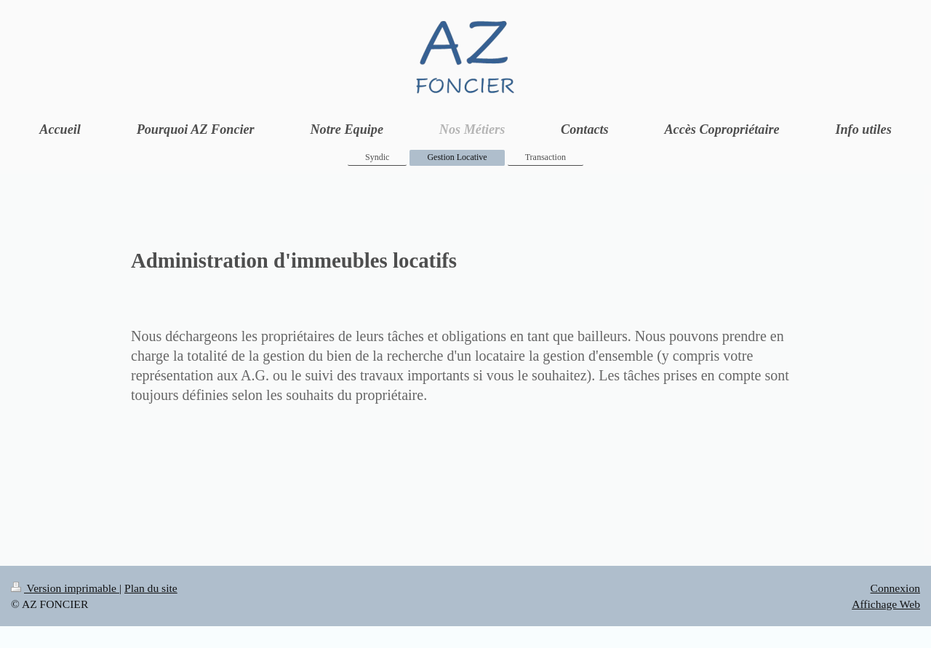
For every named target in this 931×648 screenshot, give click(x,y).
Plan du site (150, 588)
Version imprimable (65, 588)
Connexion (895, 588)
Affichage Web (886, 604)
